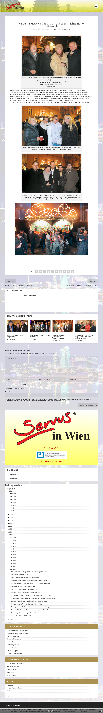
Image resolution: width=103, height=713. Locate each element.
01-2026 (13, 496)
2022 (11, 523)
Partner (9, 697)
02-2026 (13, 499)
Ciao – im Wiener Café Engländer (15, 336)
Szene (59, 30)
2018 (11, 535)
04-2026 (13, 505)
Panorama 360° (12, 669)
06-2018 (13, 555)
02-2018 (13, 566)
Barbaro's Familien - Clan (19, 575)
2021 (11, 526)
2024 (11, 517)
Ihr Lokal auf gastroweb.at (16, 663)
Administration (12, 675)
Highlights (11, 489)
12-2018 (13, 537)
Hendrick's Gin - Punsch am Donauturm (24, 589)
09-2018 (13, 546)
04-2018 (13, 561)
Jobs (8, 694)
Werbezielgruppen (13, 645)
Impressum (10, 685)
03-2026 (13, 502)
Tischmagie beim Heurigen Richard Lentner (26, 613)
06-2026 (13, 511)
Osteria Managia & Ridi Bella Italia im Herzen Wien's (29, 601)
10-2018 (13, 543)
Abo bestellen (11, 648)
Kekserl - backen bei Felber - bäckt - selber (25, 592)
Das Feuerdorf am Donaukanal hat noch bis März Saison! (30, 583)
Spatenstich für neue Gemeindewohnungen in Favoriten (30, 610)
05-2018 (13, 558)
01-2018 (64, 30)
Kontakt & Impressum (14, 654)
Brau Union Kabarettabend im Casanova (40, 336)
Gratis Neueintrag (13, 666)
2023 (11, 520)
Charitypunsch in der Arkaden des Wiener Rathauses (29, 581)
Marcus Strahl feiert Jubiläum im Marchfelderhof (60, 336)
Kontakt (9, 691)
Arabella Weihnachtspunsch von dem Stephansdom (29, 572)
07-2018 (13, 552)
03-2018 (13, 564)
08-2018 (13, 549)
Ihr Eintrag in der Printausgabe (17, 630)
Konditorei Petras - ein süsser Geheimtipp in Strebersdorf (31, 595)
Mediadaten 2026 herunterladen (18, 633)
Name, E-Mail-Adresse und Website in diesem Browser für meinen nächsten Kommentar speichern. (36, 385)
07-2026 (13, 493)
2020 (11, 529)
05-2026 (13, 508)
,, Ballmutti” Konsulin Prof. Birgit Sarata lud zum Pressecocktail (85, 336)
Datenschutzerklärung (14, 688)
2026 (11, 491)
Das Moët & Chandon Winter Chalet (23, 586)
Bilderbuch (10, 672)
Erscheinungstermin (13, 636)
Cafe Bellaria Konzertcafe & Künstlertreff (25, 578)
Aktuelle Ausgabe (13, 651)
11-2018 (13, 540)
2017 (11, 620)
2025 (11, 514)
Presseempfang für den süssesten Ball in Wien (27, 604)
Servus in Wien (46, 30)
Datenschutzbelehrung (57, 401)
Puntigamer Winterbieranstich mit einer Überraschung (30, 607)
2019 (11, 532)
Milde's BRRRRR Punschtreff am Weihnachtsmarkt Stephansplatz (33, 598)
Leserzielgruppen (13, 642)
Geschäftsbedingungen (14, 639)
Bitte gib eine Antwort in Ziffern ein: (15, 388)
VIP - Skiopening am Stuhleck (21, 616)
